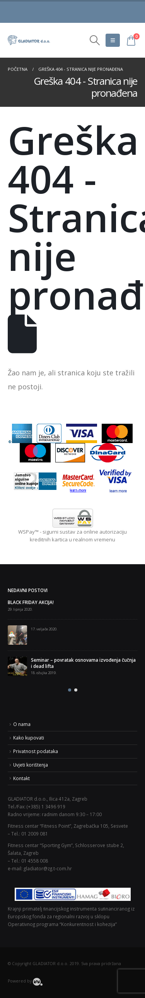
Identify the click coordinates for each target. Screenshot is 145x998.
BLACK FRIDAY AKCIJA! (31, 602)
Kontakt (21, 778)
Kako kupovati (28, 737)
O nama (22, 724)
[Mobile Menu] (113, 40)
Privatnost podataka (35, 751)
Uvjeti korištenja (30, 765)
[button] (70, 689)
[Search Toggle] (95, 40)
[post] (17, 635)
